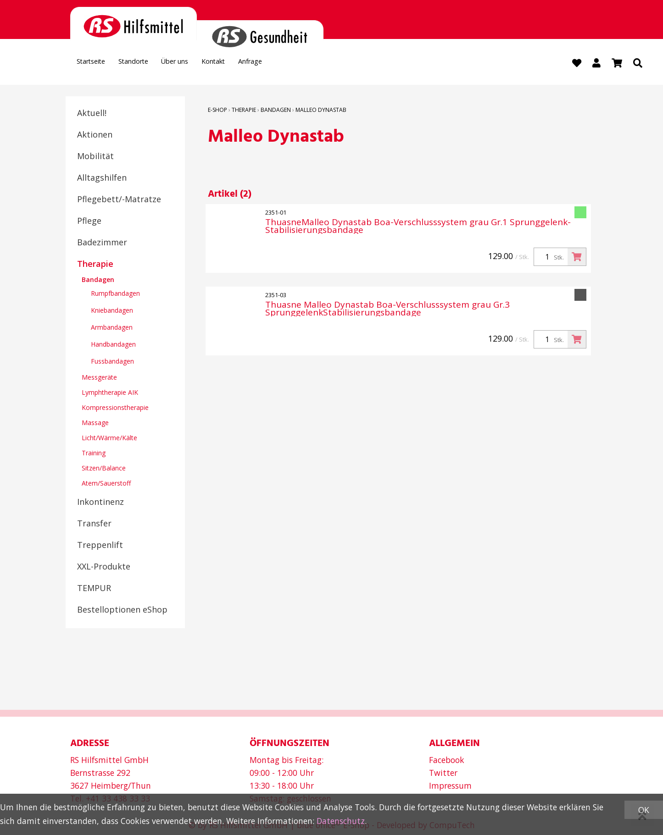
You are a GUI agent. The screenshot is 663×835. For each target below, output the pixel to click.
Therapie (95, 264)
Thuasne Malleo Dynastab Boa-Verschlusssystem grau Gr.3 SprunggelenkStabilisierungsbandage (387, 309)
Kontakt (251, 64)
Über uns (202, 64)
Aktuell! (91, 113)
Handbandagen (113, 345)
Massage (95, 423)
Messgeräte (99, 378)
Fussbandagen (112, 362)
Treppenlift (100, 545)
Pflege (89, 221)
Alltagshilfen (102, 178)
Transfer (94, 524)
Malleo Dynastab (320, 111)
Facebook (446, 759)
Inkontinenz (100, 502)
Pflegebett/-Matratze (119, 199)
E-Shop (217, 111)
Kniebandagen (112, 311)
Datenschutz (341, 820)
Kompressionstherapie (115, 408)
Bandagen (98, 280)
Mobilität (95, 156)
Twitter (443, 772)
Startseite (96, 64)
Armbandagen (112, 328)
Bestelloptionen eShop (122, 610)
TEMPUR (94, 588)
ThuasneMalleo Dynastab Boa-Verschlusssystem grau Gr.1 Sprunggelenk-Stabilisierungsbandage (418, 227)
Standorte (150, 64)
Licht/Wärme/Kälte (109, 438)
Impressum (450, 785)
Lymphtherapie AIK (110, 393)
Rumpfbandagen (115, 294)
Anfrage (298, 64)
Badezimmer (102, 243)
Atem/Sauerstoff (106, 484)
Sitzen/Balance (104, 469)
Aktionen (94, 135)
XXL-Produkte (103, 567)
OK (643, 809)
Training (94, 453)
